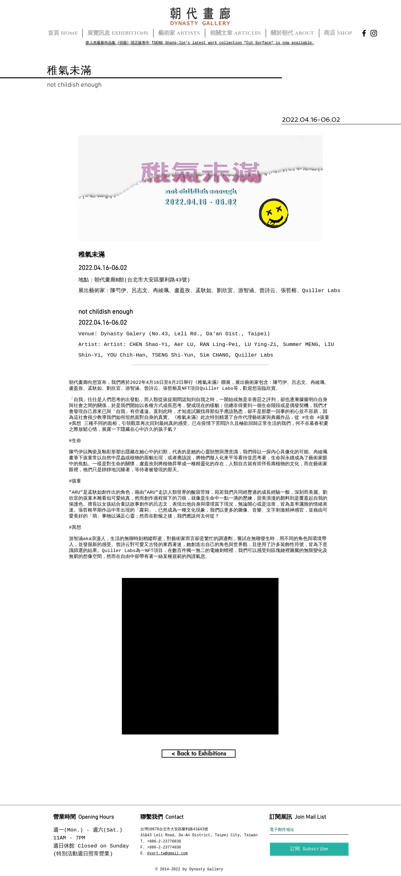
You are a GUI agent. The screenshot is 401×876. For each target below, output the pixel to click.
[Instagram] (373, 33)
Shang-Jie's (176, 43)
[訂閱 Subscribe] (309, 849)
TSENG (157, 43)
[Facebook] (364, 33)
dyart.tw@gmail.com (167, 853)
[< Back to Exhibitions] (199, 754)
